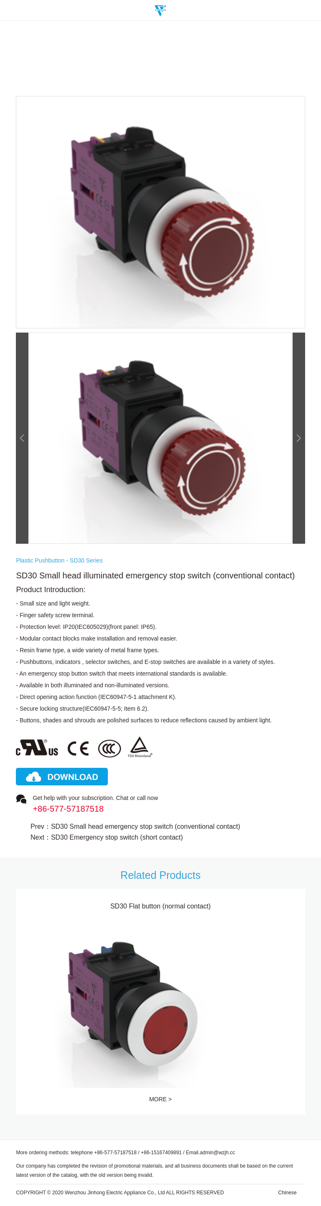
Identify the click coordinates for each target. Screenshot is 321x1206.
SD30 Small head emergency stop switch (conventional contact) (145, 826)
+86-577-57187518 (115, 1153)
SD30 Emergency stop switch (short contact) (117, 837)
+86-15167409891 (161, 1153)
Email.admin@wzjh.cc (210, 1153)
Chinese (287, 1193)
